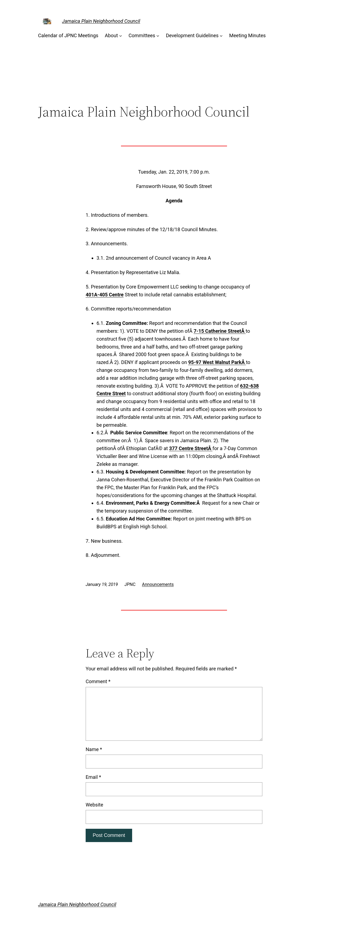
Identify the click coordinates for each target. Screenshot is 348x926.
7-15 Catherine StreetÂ (220, 331)
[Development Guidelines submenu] (221, 35)
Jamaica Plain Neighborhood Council (101, 21)
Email (93, 777)
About (111, 35)
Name (94, 749)
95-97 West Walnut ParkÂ (217, 362)
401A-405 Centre (104, 294)
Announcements (158, 584)
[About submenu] (120, 35)
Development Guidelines (192, 35)
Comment (98, 681)
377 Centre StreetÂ (190, 448)
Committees (142, 35)
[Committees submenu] (157, 35)
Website (94, 805)
